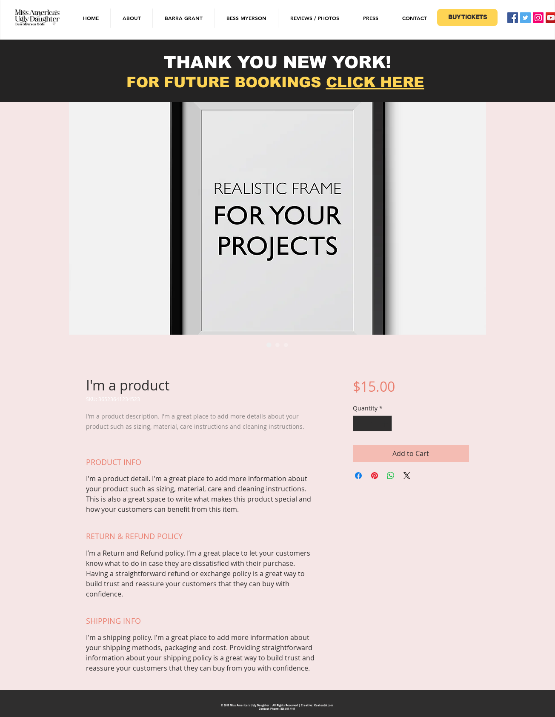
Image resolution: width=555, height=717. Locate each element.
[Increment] (385, 423)
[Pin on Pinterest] (374, 475)
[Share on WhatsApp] (391, 475)
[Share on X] (407, 475)
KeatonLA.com (323, 705)
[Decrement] (359, 423)
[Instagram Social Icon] (538, 17)
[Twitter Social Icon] (525, 17)
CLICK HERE (375, 82)
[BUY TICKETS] (467, 17)
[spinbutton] (372, 423)
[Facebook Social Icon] (512, 17)
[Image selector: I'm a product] (269, 345)
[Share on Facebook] (358, 475)
